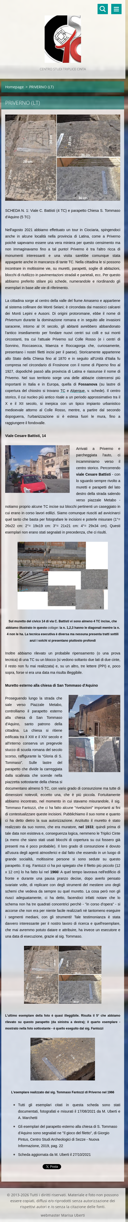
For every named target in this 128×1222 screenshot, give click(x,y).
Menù (116, 9)
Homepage (14, 86)
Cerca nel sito (103, 9)
